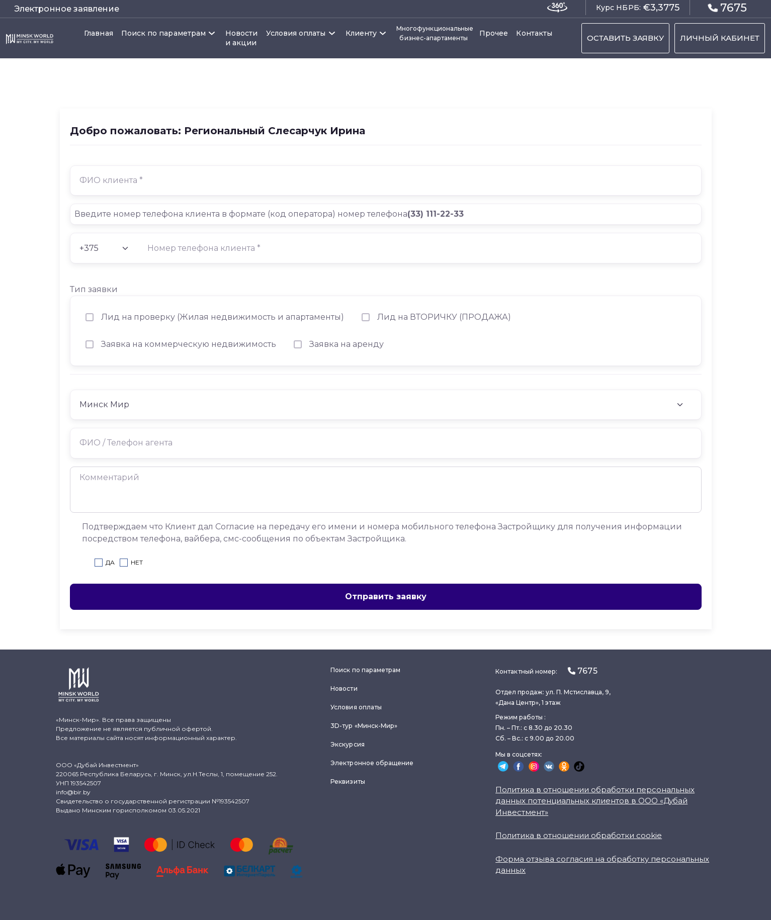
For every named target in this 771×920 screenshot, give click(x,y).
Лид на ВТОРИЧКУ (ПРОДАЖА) (444, 317)
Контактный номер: (546, 671)
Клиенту (361, 33)
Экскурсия (347, 744)
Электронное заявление (66, 9)
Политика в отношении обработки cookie (578, 835)
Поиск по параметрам (163, 33)
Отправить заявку (385, 596)
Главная (98, 33)
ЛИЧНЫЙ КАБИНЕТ (719, 38)
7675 (727, 7)
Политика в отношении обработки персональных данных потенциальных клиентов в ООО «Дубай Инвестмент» (595, 801)
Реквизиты (347, 781)
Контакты (534, 33)
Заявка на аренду (346, 344)
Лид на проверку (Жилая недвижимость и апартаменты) (222, 317)
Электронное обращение (371, 763)
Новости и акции (241, 38)
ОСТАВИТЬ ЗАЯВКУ (625, 38)
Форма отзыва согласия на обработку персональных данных (602, 864)
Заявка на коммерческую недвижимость (188, 344)
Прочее (493, 33)
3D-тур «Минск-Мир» (363, 725)
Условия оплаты (296, 33)
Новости (343, 688)
